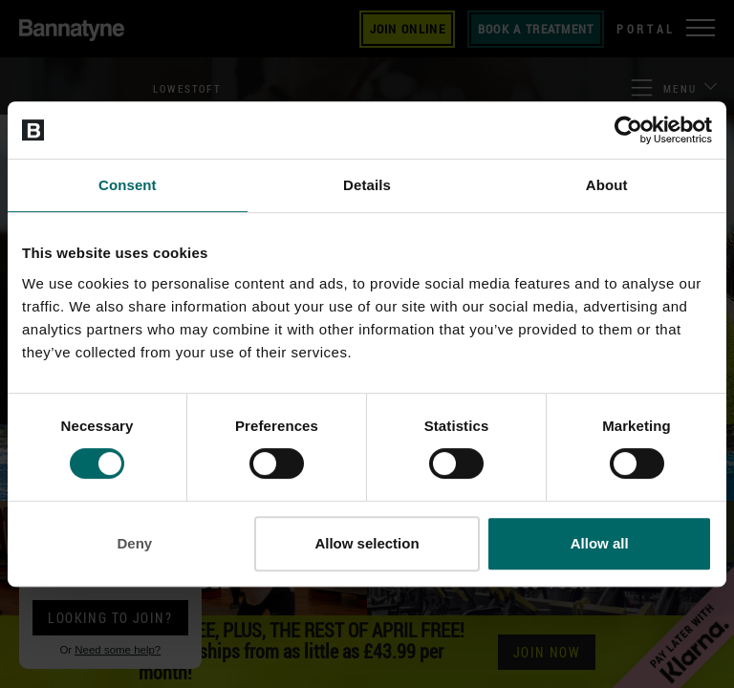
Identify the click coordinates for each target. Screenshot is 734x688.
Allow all (600, 543)
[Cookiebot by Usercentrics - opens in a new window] (628, 130)
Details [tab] (367, 185)
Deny (134, 543)
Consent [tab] (127, 185)
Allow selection (366, 543)
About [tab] (607, 185)
